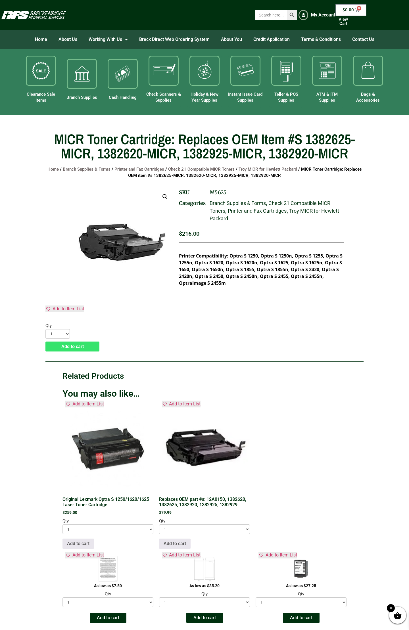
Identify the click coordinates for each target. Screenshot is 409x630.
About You (231, 39)
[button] (165, 197)
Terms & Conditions (321, 39)
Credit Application (271, 39)
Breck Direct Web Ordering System (174, 39)
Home (41, 39)
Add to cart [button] (78, 543)
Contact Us (363, 39)
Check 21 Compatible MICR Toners (201, 169)
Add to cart (72, 346)
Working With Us (108, 39)
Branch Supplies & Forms (86, 169)
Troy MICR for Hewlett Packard (268, 169)
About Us (68, 39)
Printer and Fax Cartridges (139, 169)
